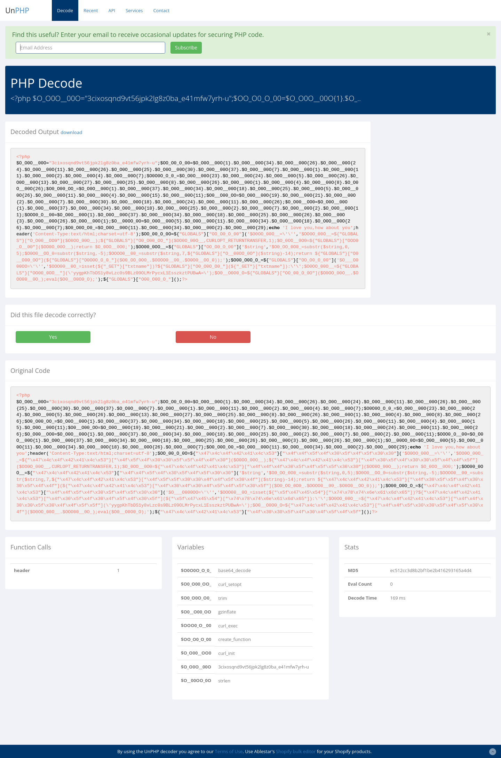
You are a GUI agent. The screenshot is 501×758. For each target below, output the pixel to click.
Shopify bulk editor (296, 751)
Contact (161, 10)
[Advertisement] (439, 170)
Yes (53, 337)
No (213, 337)
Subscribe (186, 47)
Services (134, 10)
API (111, 10)
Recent (91, 10)
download (71, 132)
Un (17, 10)
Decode (65, 10)
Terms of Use (228, 751)
